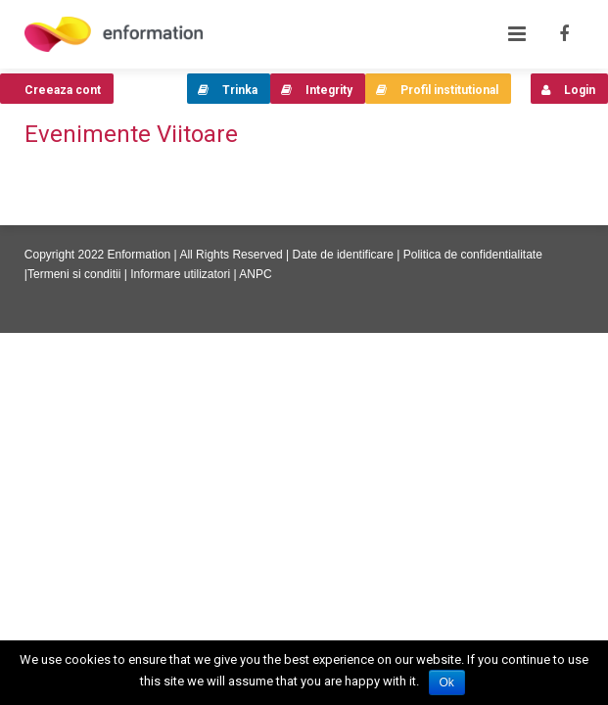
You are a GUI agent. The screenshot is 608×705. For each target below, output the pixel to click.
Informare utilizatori (180, 274)
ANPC (255, 274)
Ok (447, 682)
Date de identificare (343, 254)
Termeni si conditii (73, 274)
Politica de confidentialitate (472, 254)
